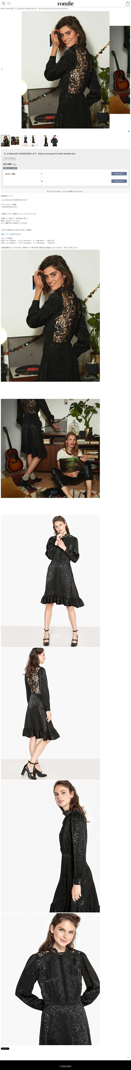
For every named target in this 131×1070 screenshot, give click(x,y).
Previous (2, 69)
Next (128, 69)
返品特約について (7, 196)
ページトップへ (128, 1057)
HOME (3, 8)
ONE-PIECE (9, 8)
